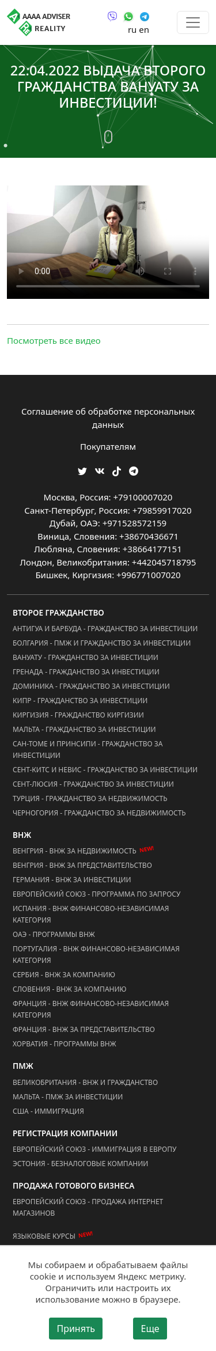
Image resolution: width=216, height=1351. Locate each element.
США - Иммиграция (48, 1111)
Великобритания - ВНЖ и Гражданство (85, 1082)
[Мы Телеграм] (133, 470)
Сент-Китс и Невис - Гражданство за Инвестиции (105, 770)
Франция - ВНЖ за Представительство (84, 1029)
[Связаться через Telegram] (144, 15)
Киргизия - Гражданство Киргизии (78, 715)
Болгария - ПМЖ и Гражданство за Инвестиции (102, 643)
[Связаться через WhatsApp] (128, 15)
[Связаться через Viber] (112, 15)
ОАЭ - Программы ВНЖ (54, 934)
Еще (150, 1328)
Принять (75, 1328)
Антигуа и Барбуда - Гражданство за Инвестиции (105, 628)
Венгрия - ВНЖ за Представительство (82, 865)
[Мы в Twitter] (82, 470)
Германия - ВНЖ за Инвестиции (72, 880)
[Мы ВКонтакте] (99, 470)
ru (132, 29)
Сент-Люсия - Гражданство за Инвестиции (93, 784)
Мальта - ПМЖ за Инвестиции (68, 1097)
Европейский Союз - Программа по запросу (96, 894)
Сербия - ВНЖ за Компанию (64, 975)
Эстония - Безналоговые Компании (80, 1163)
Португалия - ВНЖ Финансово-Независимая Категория (96, 954)
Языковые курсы (44, 1236)
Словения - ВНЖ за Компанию (70, 989)
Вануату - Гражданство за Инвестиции (85, 657)
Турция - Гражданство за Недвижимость (90, 798)
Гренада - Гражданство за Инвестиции (86, 672)
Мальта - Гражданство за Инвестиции (84, 729)
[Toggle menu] (193, 22)
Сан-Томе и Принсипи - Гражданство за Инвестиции (87, 749)
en (144, 29)
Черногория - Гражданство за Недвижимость (99, 813)
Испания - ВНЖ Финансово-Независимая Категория (91, 914)
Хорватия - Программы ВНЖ (64, 1044)
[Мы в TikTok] (116, 467)
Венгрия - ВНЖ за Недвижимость (75, 850)
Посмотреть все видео (54, 340)
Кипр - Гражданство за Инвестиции (80, 700)
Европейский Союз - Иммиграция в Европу (94, 1149)
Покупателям (108, 446)
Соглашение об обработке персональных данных (108, 417)
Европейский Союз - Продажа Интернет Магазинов (88, 1207)
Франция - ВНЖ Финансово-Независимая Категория (91, 1009)
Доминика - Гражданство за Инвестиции (91, 686)
